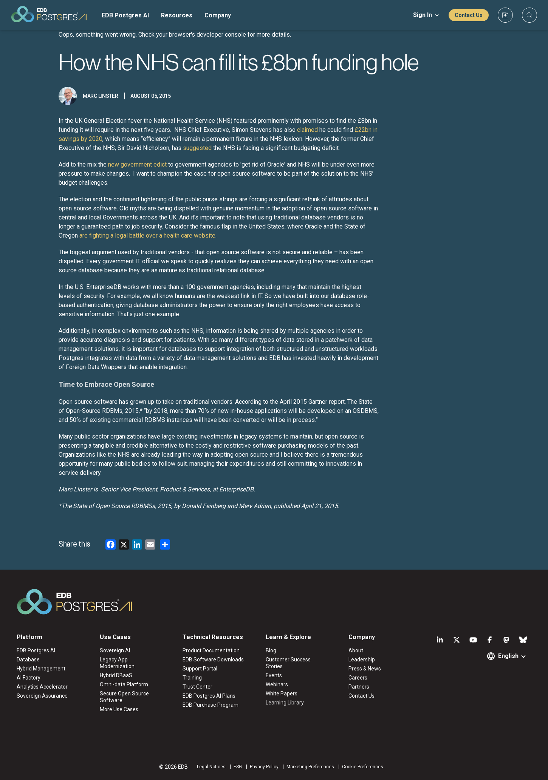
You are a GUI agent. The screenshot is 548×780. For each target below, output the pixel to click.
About (355, 650)
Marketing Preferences (310, 766)
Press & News (364, 669)
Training (192, 678)
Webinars (277, 684)
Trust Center (197, 687)
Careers (357, 678)
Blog (271, 650)
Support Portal (200, 669)
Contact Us (469, 15)
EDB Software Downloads (213, 659)
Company (217, 15)
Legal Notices (211, 766)
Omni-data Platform (124, 684)
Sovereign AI (115, 650)
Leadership (361, 659)
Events (274, 675)
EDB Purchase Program (210, 705)
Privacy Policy (264, 766)
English (508, 656)
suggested (197, 147)
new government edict (137, 164)
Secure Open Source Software (124, 696)
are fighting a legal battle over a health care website (147, 235)
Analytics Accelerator (42, 687)
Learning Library (285, 703)
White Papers (281, 693)
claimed (307, 129)
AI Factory (28, 678)
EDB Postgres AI (125, 15)
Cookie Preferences (362, 766)
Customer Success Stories (288, 662)
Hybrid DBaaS (116, 675)
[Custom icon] (505, 15)
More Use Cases (119, 709)
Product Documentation (211, 650)
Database (28, 659)
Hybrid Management (41, 669)
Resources (176, 15)
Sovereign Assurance (42, 696)
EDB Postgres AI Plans (209, 696)
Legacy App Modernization (117, 662)
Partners (358, 687)
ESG (238, 766)
